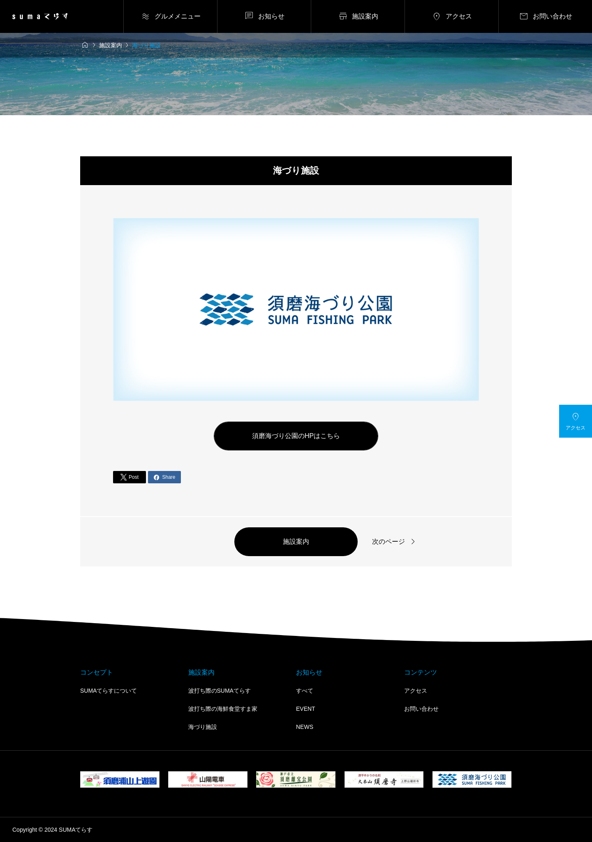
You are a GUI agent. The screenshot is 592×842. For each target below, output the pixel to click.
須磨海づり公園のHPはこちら (296, 435)
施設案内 (296, 541)
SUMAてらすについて (108, 690)
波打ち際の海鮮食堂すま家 (222, 708)
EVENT (305, 708)
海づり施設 (202, 727)
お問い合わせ (421, 708)
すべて (304, 690)
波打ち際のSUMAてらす (219, 690)
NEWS (304, 727)
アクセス (415, 690)
